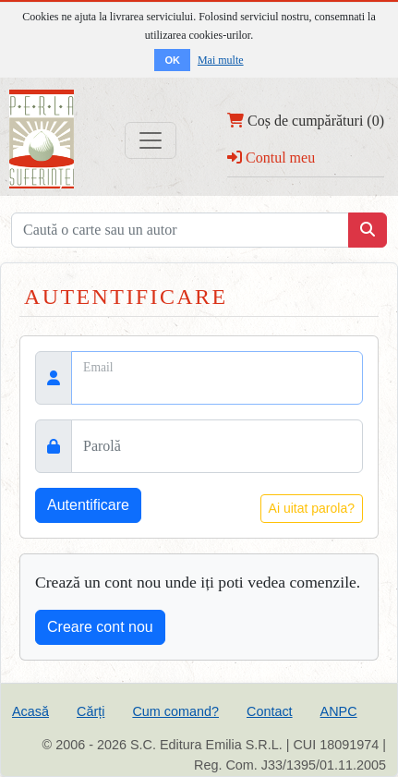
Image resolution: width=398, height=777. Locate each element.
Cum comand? (175, 711)
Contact (270, 711)
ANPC (338, 711)
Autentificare (88, 505)
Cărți (90, 711)
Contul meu (271, 157)
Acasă (30, 711)
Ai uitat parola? (312, 508)
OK (172, 60)
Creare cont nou (100, 627)
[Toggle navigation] (150, 140)
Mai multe (221, 60)
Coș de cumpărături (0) (305, 120)
